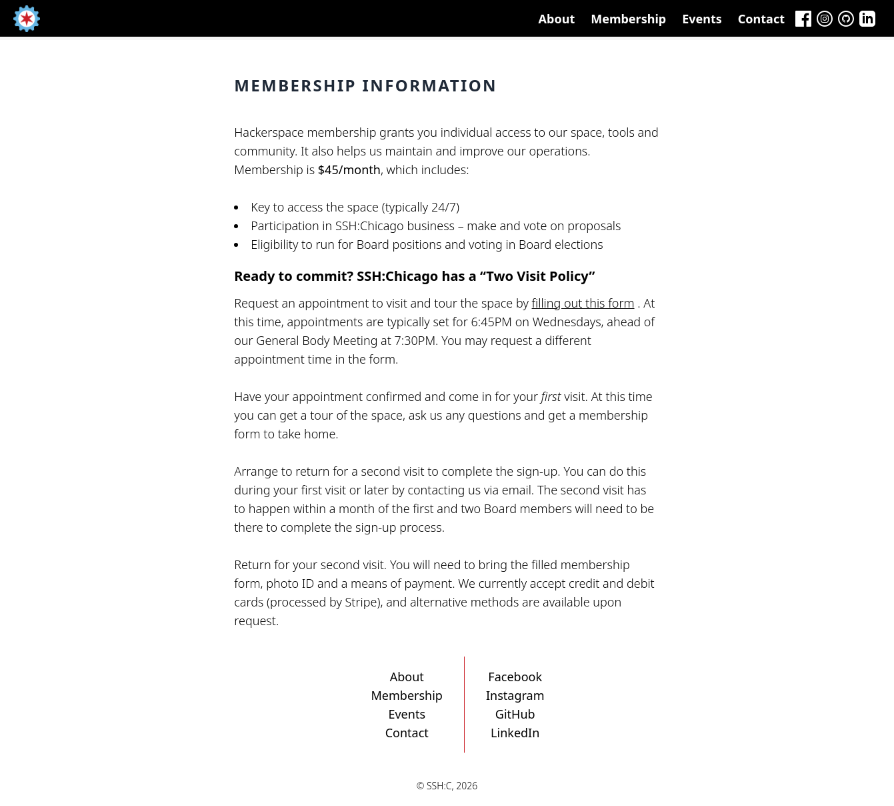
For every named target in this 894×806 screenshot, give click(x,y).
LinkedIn (515, 733)
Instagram (515, 695)
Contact (761, 19)
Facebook (515, 677)
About (557, 19)
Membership (628, 19)
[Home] (27, 19)
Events (702, 19)
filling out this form (583, 303)
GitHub (515, 714)
